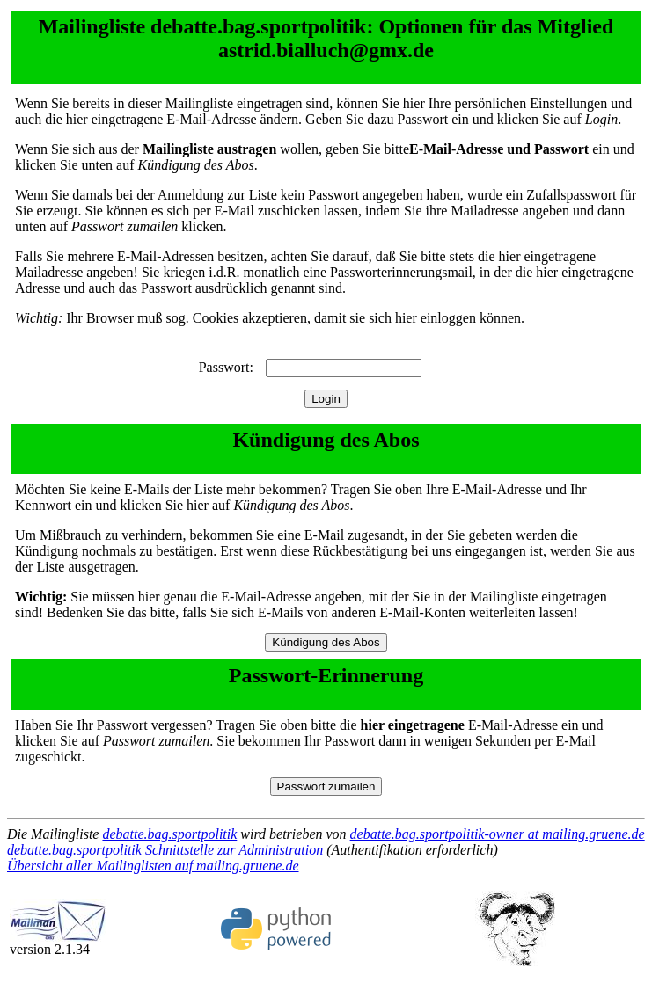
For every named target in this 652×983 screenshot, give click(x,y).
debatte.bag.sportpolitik (169, 833)
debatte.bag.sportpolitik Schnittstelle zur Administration (165, 849)
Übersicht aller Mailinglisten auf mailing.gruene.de (153, 865)
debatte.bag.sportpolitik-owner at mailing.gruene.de (497, 833)
